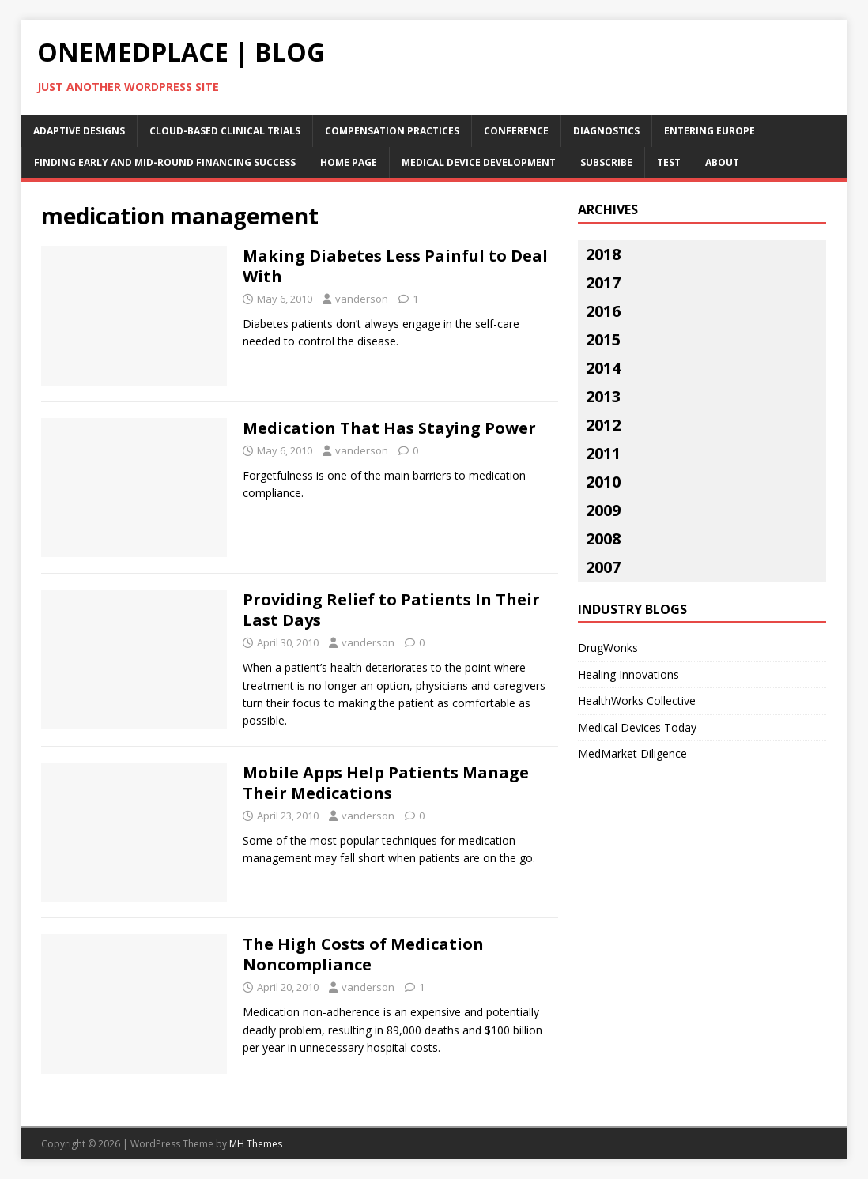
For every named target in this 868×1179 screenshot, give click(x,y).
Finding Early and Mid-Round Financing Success (165, 162)
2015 (603, 339)
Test (669, 162)
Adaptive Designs (79, 130)
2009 (603, 510)
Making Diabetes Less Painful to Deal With (395, 266)
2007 (603, 567)
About (722, 162)
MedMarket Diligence (632, 753)
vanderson (361, 299)
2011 (603, 453)
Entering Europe (709, 130)
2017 (603, 282)
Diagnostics (606, 130)
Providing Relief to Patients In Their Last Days (391, 610)
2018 (603, 254)
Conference (516, 130)
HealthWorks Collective (637, 700)
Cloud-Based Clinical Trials (224, 130)
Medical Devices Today (637, 727)
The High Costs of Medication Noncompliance (363, 954)
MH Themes (255, 1144)
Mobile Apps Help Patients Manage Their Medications (386, 783)
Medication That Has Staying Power (389, 428)
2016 (603, 311)
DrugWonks (608, 647)
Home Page (348, 162)
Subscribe (606, 162)
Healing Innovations (628, 674)
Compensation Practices (392, 130)
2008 (603, 538)
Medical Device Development (479, 162)
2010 (603, 481)
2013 (603, 396)
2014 (603, 368)
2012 (603, 424)
